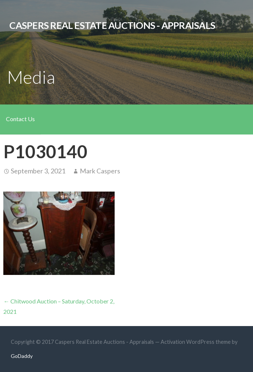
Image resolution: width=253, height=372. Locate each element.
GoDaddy (22, 356)
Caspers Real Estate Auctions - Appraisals (112, 25)
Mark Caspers (100, 171)
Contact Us (20, 118)
